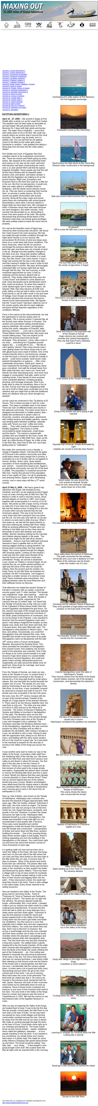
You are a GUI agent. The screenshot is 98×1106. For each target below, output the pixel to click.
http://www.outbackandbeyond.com (15, 1103)
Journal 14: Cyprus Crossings (13, 96)
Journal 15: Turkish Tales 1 (12, 98)
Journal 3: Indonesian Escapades (14, 74)
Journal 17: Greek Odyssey (12, 102)
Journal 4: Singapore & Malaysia (14, 76)
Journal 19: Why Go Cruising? (13, 106)
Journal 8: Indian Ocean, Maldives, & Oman (18, 84)
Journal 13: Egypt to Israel (12, 94)
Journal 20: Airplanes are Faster (14, 107)
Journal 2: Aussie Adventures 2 (13, 73)
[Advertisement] (49, 49)
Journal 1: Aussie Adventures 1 (13, 71)
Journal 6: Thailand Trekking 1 (13, 80)
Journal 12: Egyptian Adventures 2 (15, 92)
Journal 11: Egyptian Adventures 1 (15, 90)
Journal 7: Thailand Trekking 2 (13, 82)
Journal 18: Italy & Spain (11, 104)
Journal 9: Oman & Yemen (12, 86)
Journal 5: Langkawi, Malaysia (13, 78)
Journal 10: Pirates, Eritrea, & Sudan (16, 88)
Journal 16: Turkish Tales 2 (12, 100)
